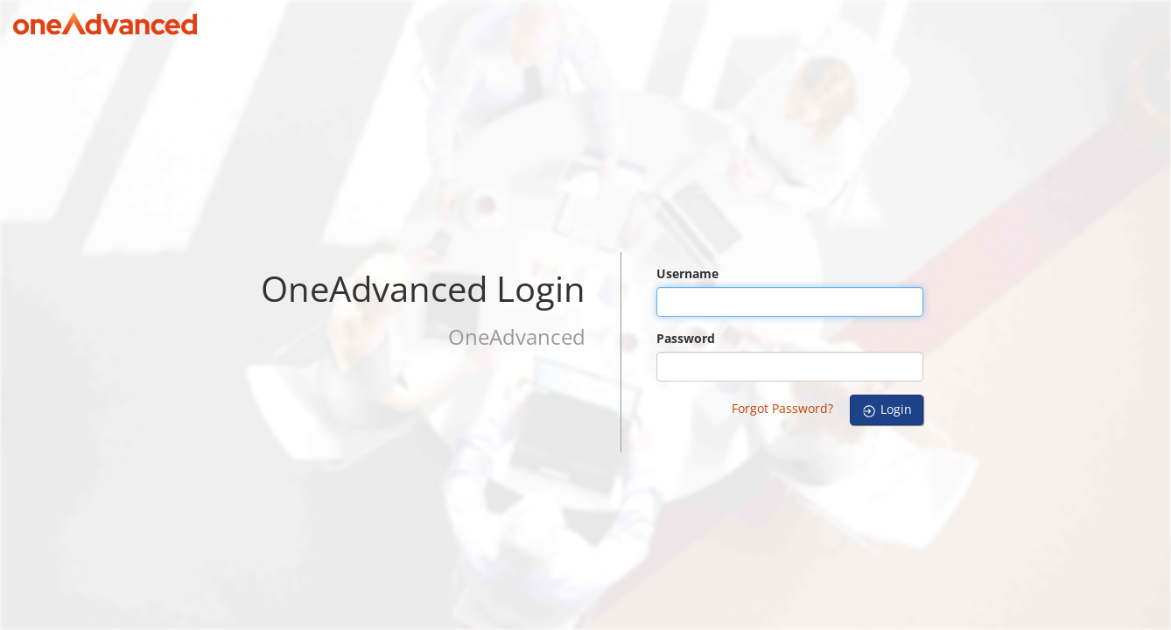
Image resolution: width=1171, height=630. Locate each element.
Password (685, 338)
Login (886, 409)
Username (687, 273)
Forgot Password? (782, 408)
